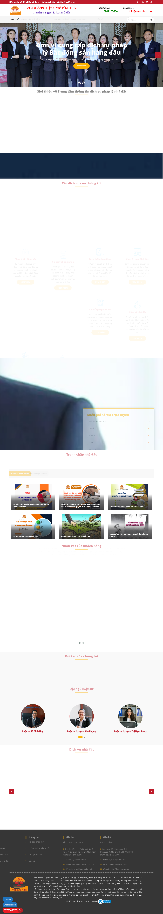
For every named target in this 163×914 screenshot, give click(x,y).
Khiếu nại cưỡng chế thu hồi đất (76, 536)
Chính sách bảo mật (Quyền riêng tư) (58, 2)
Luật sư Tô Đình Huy (32, 731)
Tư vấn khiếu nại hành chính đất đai (126, 506)
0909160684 (111, 11)
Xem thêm (81, 66)
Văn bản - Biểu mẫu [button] (94, 19)
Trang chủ (14, 19)
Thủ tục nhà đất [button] (77, 19)
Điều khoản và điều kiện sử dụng (24, 2)
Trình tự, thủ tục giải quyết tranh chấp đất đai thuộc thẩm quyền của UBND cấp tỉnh (80, 505)
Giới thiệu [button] (25, 19)
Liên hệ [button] (107, 19)
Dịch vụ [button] (35, 19)
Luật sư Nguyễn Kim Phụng (81, 731)
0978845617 (10, 910)
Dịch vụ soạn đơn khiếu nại (25, 536)
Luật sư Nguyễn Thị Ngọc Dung (130, 731)
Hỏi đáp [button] (65, 19)
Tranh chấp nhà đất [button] (50, 19)
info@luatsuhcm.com (141, 11)
